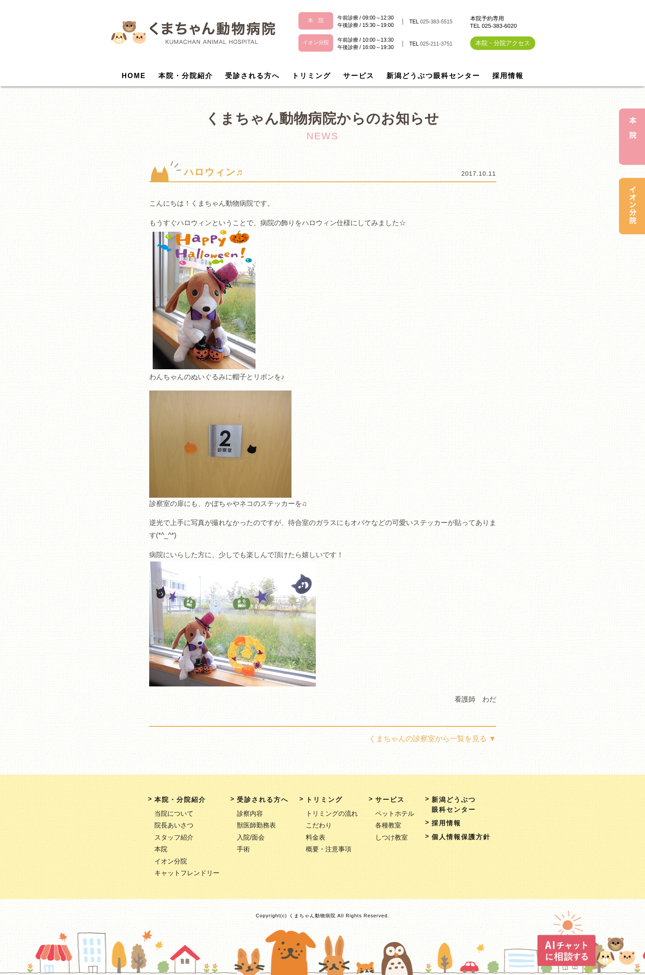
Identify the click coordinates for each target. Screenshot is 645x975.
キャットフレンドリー (186, 873)
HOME (134, 75)
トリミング (311, 75)
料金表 (315, 837)
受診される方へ (252, 75)
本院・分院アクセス (502, 42)
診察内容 (250, 813)
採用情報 (508, 75)
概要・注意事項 (328, 849)
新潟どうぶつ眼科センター (433, 75)
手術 (243, 849)
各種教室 (388, 825)
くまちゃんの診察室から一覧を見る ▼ (432, 739)
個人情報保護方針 (461, 836)
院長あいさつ (173, 825)
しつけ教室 (391, 837)
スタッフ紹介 (173, 837)
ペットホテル (394, 813)
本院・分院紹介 (185, 75)
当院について (173, 813)
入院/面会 (251, 837)
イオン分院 (170, 861)
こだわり (319, 825)
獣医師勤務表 (256, 825)
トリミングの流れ (332, 813)
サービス (358, 75)
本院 (160, 849)
